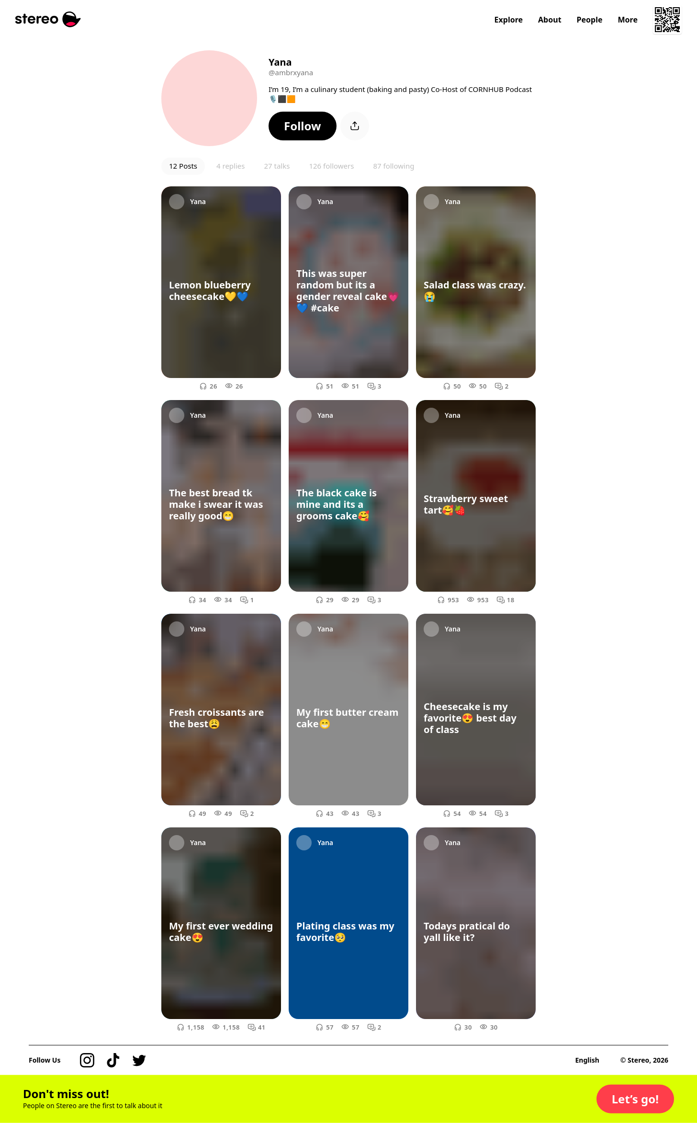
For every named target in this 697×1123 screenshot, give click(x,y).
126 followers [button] (331, 166)
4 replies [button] (230, 166)
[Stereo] (48, 19)
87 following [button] (393, 166)
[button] (303, 126)
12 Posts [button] (183, 166)
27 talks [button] (277, 166)
